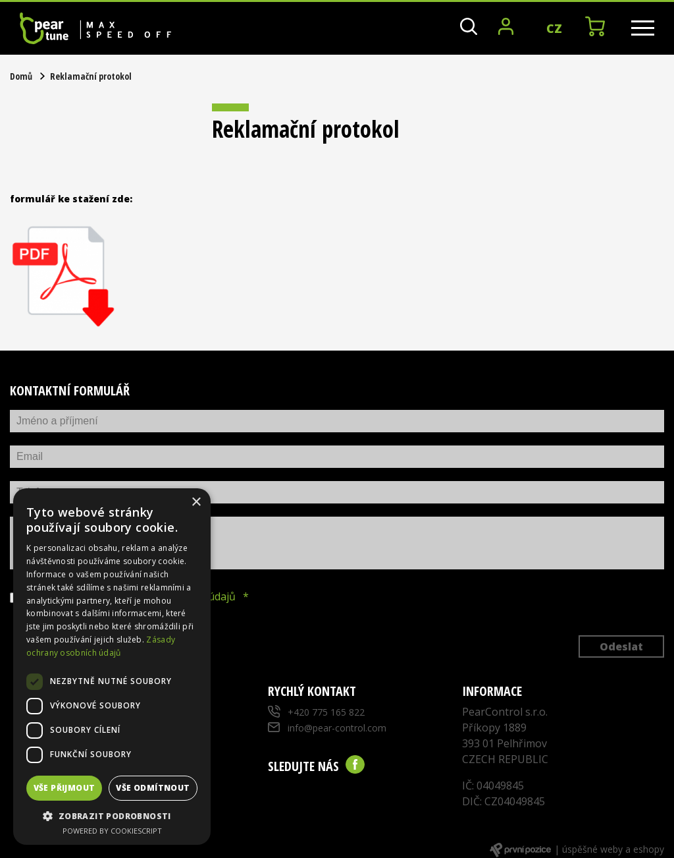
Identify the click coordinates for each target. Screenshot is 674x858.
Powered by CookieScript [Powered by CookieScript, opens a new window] (112, 831)
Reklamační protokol (91, 76)
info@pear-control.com (337, 728)
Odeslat (621, 646)
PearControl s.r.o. (505, 711)
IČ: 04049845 (493, 785)
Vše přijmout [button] (64, 787)
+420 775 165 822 (326, 712)
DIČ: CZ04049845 (503, 801)
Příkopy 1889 (494, 727)
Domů (21, 76)
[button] (111, 815)
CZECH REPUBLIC (505, 759)
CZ (554, 28)
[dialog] (112, 666)
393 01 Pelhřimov (504, 743)
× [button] (196, 502)
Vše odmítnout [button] (153, 787)
